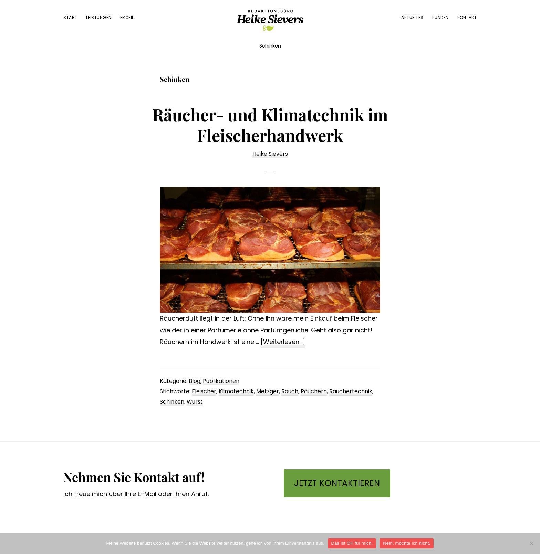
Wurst (195, 402)
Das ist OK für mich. (352, 543)
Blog (194, 381)
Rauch (289, 391)
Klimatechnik (236, 391)
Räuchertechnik (350, 391)
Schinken (172, 402)
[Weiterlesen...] (283, 342)
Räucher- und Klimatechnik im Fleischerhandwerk (270, 124)
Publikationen (221, 381)
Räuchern (314, 391)
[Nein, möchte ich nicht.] (531, 543)
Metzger (267, 391)
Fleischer (204, 391)
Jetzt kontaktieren (337, 483)
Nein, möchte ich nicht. (406, 543)
